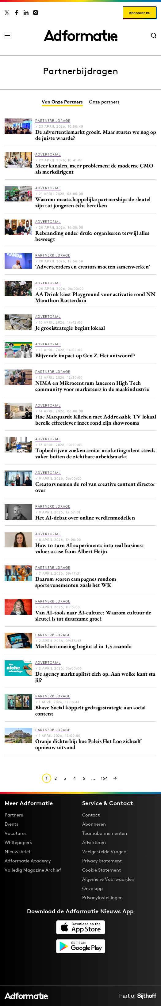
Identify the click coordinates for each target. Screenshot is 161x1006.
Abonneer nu (139, 12)
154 (104, 778)
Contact (91, 815)
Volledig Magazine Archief (33, 870)
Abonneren (94, 824)
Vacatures (16, 833)
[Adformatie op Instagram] (35, 12)
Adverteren (94, 842)
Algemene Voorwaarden (108, 879)
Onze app (92, 888)
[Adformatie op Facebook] (16, 12)
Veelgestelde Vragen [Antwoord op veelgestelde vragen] (104, 851)
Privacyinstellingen (102, 897)
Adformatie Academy (28, 861)
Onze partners (104, 102)
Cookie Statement (101, 870)
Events (11, 824)
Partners (14, 815)
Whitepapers (18, 842)
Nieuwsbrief (18, 851)
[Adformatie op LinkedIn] (26, 12)
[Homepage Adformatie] (80, 35)
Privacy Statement (102, 861)
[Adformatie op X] (7, 12)
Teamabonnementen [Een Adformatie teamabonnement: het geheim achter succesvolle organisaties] (104, 833)
